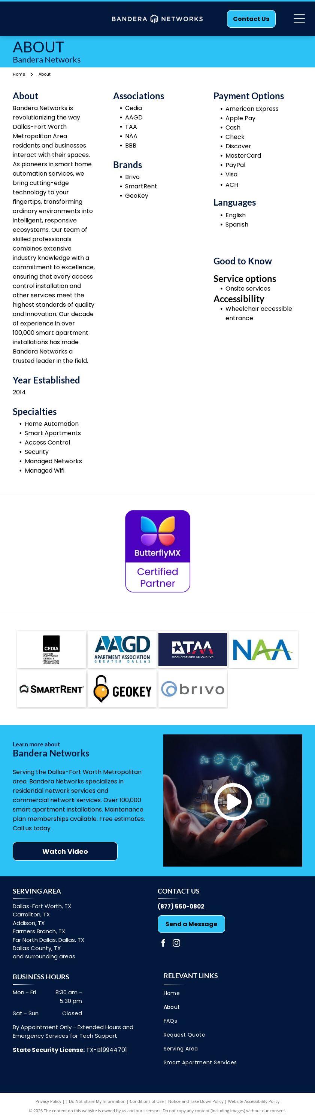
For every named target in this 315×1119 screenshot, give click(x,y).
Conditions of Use (147, 1101)
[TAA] (192, 649)
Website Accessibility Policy (253, 1101)
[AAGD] (122, 649)
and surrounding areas (44, 956)
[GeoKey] (192, 688)
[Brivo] (51, 688)
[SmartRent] (122, 688)
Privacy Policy (48, 1101)
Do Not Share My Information (97, 1101)
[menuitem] (230, 993)
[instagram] (176, 943)
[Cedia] (51, 649)
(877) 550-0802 (181, 906)
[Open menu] (299, 18)
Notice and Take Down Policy (196, 1101)
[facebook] (163, 943)
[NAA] (263, 649)
